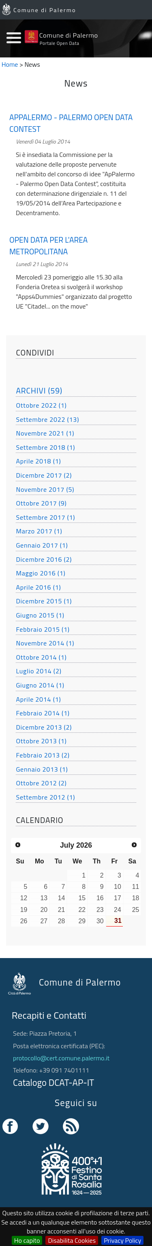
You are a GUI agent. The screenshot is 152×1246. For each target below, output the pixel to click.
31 (118, 920)
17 (117, 898)
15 (82, 898)
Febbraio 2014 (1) (42, 713)
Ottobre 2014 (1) (41, 657)
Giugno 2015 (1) (40, 615)
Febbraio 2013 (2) (42, 755)
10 (117, 886)
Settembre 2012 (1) (45, 797)
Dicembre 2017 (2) (44, 475)
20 (44, 909)
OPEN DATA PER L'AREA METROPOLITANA (48, 245)
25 (135, 909)
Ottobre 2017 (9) (41, 503)
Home (10, 64)
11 (135, 886)
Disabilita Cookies (72, 1240)
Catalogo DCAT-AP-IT (53, 1082)
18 (135, 898)
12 (24, 898)
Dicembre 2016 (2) (44, 559)
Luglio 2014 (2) (38, 671)
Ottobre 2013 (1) (41, 741)
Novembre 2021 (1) (45, 433)
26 (24, 921)
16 (100, 898)
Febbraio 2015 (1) (42, 629)
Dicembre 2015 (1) (44, 601)
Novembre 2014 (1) (45, 643)
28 (61, 921)
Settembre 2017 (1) (45, 517)
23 (100, 909)
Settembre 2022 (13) (47, 419)
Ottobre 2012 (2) (41, 783)
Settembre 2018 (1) (45, 447)
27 (44, 921)
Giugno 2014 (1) (40, 685)
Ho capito (27, 1240)
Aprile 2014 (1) (38, 699)
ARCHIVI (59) (39, 390)
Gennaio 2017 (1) (42, 545)
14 (61, 898)
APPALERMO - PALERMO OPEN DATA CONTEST (71, 123)
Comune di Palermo (44, 10)
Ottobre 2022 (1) (41, 405)
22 (82, 909)
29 (82, 921)
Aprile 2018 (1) (38, 461)
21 (61, 909)
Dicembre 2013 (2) (44, 727)
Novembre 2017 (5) (45, 489)
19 (24, 909)
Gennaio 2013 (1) (42, 769)
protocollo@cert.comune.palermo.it (61, 1058)
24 (117, 909)
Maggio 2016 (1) (40, 573)
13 (44, 898)
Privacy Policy (122, 1240)
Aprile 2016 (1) (38, 587)
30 (100, 921)
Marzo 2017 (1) (39, 531)
